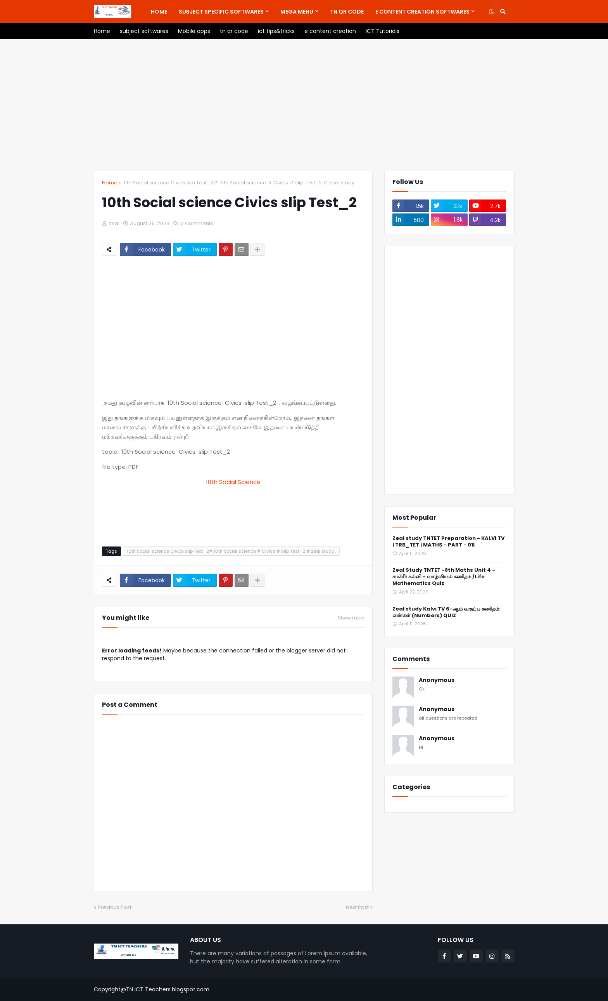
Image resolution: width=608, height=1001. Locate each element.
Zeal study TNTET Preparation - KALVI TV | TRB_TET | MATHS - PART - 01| (448, 541)
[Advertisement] (304, 104)
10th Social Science (233, 482)
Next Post (357, 907)
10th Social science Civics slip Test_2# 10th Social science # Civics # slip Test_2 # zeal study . (239, 182)
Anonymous (436, 680)
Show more (351, 618)
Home (109, 182)
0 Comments (197, 223)
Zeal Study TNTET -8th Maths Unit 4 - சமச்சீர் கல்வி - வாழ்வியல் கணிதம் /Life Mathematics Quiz (443, 577)
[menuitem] (159, 11)
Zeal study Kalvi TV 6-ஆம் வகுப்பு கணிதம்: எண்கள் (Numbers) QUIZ (446, 612)
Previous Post (114, 907)
